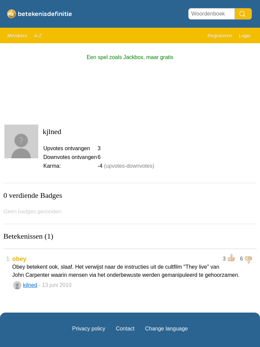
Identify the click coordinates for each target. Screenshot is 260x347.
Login (245, 35)
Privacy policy (88, 328)
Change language (166, 328)
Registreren (220, 35)
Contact (125, 328)
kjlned (30, 285)
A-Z (38, 35)
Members (17, 35)
